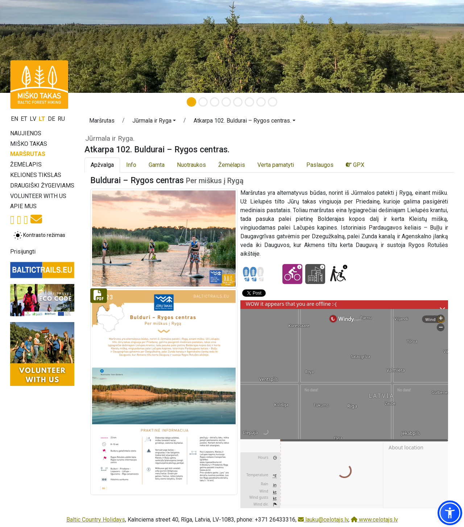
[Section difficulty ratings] (253, 274)
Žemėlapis (26, 164)
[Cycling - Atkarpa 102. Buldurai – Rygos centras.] (292, 274)
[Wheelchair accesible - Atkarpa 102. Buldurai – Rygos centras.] (338, 274)
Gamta (157, 164)
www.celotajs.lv (374, 519)
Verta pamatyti (275, 164)
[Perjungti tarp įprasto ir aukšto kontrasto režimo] (39, 235)
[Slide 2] (203, 102)
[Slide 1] (191, 102)
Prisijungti (23, 251)
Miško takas (28, 143)
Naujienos (25, 133)
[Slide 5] (238, 102)
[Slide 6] (249, 102)
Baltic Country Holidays (95, 519)
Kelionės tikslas (35, 175)
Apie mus (23, 206)
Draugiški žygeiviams (42, 185)
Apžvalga (102, 164)
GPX (355, 164)
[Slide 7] (261, 102)
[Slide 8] (272, 102)
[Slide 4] (226, 102)
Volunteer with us (38, 196)
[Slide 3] (214, 102)
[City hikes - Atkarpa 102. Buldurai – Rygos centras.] (315, 274)
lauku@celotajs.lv (323, 519)
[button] (154, 122)
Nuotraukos (191, 164)
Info (131, 164)
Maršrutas (27, 154)
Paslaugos (320, 164)
